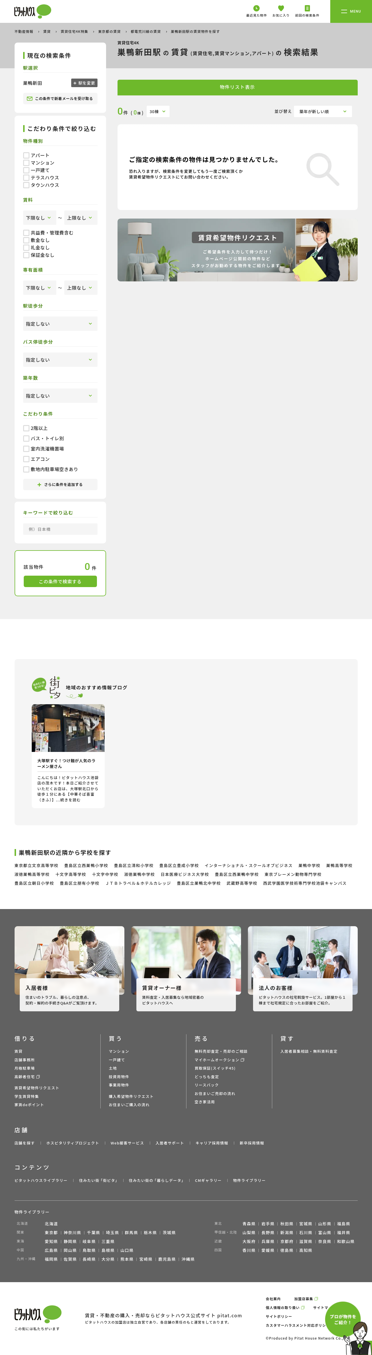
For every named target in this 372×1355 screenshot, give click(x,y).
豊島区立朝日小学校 (34, 883)
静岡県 (70, 1241)
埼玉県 (112, 1232)
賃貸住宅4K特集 (75, 31)
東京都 (51, 1232)
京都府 (286, 1241)
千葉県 (93, 1232)
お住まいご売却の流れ (215, 1093)
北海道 (51, 1223)
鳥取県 (89, 1250)
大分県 (108, 1259)
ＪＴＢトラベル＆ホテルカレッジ (138, 883)
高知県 (306, 1250)
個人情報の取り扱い (283, 1307)
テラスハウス (41, 177)
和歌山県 (346, 1241)
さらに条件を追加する (60, 484)
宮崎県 (145, 1259)
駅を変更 (86, 83)
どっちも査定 (207, 1076)
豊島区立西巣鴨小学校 (86, 865)
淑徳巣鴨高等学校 (32, 874)
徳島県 (286, 1250)
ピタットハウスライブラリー (41, 1180)
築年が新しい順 (314, 111)
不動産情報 (25, 31)
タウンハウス (41, 184)
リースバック (207, 1085)
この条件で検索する (60, 581)
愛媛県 (267, 1250)
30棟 (154, 111)
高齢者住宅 (25, 1076)
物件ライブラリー (249, 1180)
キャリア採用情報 (212, 1143)
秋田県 (286, 1223)
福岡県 (51, 1259)
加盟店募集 (303, 1298)
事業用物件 (119, 1085)
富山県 (324, 1232)
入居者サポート (170, 1143)
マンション (39, 162)
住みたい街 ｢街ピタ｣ (98, 1180)
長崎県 (89, 1259)
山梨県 (249, 1232)
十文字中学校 (105, 874)
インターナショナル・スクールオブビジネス (249, 865)
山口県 (127, 1250)
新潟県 (286, 1232)
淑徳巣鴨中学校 (139, 874)
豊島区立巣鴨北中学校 (199, 883)
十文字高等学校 (70, 874)
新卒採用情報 (252, 1143)
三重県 (108, 1241)
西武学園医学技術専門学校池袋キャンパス (305, 883)
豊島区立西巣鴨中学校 (237, 874)
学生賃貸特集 (27, 1096)
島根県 (108, 1250)
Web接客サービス (127, 1143)
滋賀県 (306, 1241)
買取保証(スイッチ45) (215, 1068)
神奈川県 (72, 1232)
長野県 (267, 1232)
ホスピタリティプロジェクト (72, 1143)
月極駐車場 (25, 1068)
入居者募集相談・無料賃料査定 (309, 1051)
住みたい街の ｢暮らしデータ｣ (156, 1180)
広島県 (51, 1250)
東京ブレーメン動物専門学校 (293, 874)
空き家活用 (205, 1101)
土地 (113, 1068)
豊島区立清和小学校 (134, 865)
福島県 (343, 1223)
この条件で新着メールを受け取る (60, 98)
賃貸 (47, 31)
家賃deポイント (29, 1104)
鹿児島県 (167, 1259)
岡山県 (70, 1250)
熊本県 (127, 1259)
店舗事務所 (25, 1059)
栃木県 (150, 1232)
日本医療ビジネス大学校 (185, 874)
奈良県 (324, 1241)
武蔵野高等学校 (241, 883)
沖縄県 (188, 1259)
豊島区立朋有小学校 (80, 883)
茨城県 (169, 1232)
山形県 (324, 1223)
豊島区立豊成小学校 (179, 865)
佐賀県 (70, 1259)
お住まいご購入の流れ (129, 1104)
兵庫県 (267, 1241)
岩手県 (267, 1223)
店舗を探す (25, 1143)
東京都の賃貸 (110, 31)
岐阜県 (89, 1241)
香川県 (249, 1250)
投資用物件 (119, 1076)
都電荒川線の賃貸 (146, 31)
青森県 (249, 1223)
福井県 (343, 1232)
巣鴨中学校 (310, 865)
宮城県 (306, 1223)
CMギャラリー (208, 1180)
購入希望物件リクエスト (131, 1096)
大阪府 (249, 1241)
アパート (36, 155)
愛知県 (51, 1241)
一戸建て (36, 170)
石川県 (306, 1232)
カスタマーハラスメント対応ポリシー (298, 1325)
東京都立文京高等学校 (37, 865)
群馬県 (131, 1232)
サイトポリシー (279, 1316)
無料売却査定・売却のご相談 (221, 1051)
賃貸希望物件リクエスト (37, 1087)
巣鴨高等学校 (339, 865)
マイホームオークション (217, 1059)
